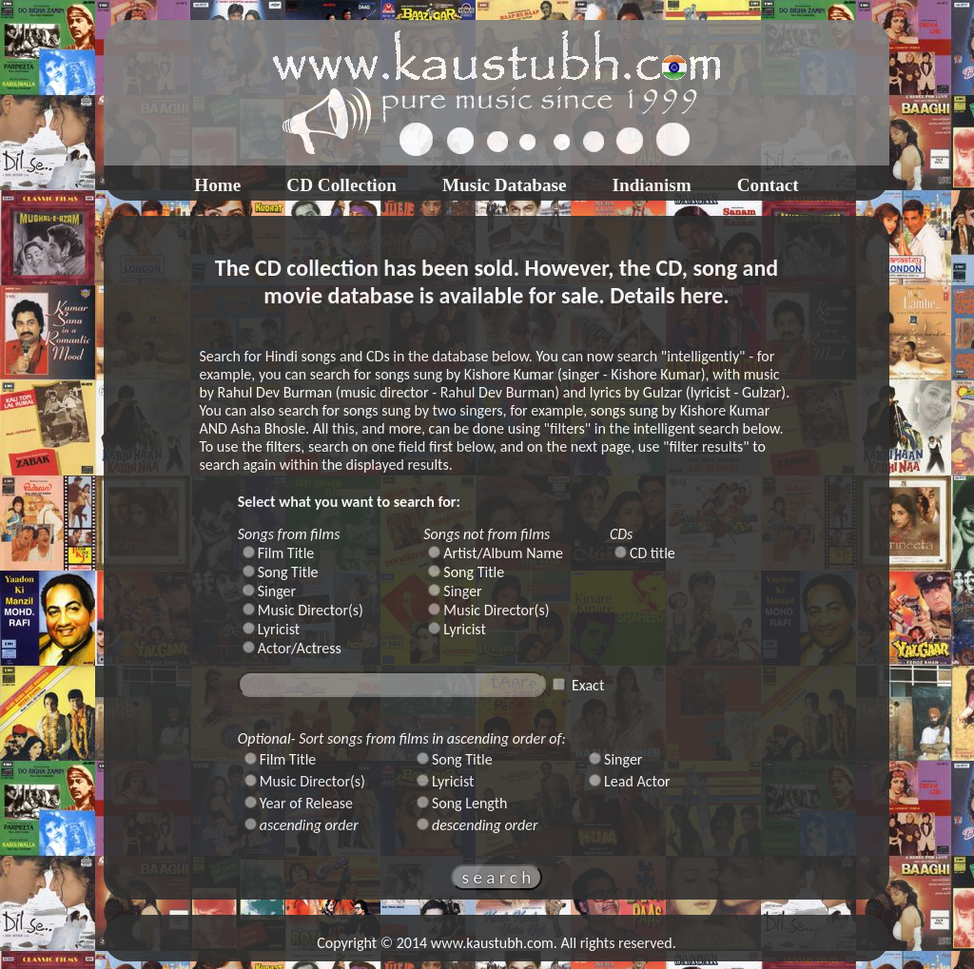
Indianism (652, 185)
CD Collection (341, 185)
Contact (768, 185)
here (701, 295)
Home (217, 185)
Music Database (504, 185)
